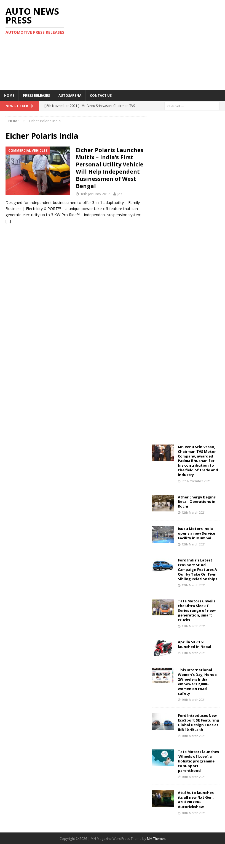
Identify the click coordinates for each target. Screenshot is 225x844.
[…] (8, 221)
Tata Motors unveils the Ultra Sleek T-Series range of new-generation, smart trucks (197, 610)
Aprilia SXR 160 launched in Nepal (194, 644)
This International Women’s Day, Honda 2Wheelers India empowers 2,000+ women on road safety (197, 681)
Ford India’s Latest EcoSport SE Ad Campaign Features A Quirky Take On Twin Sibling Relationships (197, 569)
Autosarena (69, 95)
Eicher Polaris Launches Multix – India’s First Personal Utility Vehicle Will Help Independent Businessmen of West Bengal (109, 168)
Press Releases (36, 95)
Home (9, 95)
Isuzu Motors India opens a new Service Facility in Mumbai (196, 533)
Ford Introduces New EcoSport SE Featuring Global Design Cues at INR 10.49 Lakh (198, 722)
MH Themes (156, 838)
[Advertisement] (153, 44)
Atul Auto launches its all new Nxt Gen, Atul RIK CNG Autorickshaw (196, 799)
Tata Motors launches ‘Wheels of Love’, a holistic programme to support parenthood (198, 761)
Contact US (101, 95)
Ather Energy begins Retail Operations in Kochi (197, 502)
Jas (119, 193)
